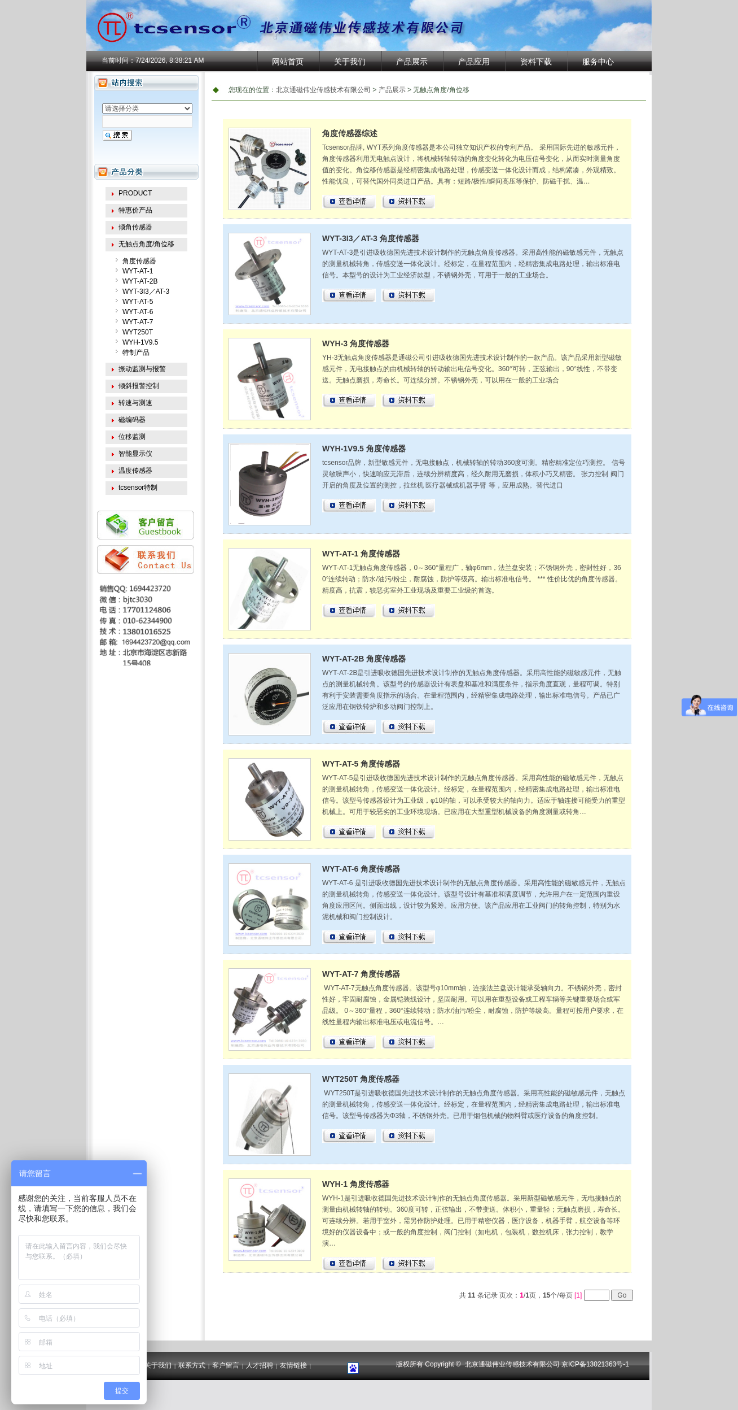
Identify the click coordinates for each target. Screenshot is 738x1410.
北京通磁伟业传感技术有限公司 (323, 90)
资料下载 (536, 61)
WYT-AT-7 (137, 322)
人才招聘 (259, 1365)
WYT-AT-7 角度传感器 (361, 973)
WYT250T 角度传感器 (360, 1078)
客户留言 (225, 1365)
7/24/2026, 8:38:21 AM (169, 60)
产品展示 (412, 61)
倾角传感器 (135, 227)
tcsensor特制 (137, 487)
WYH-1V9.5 (140, 342)
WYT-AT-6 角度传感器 (361, 868)
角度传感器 (139, 261)
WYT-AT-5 (137, 302)
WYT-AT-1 (137, 271)
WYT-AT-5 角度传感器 (361, 763)
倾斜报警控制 (138, 386)
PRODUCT (135, 193)
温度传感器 (135, 471)
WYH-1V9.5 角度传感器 (364, 448)
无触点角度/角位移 (146, 244)
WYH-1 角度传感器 (355, 1184)
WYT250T (137, 332)
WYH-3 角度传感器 (355, 343)
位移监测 (132, 437)
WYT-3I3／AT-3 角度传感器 (370, 238)
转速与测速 (135, 403)
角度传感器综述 (349, 133)
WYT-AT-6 (137, 312)
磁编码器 (132, 420)
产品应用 (474, 61)
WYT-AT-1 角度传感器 (361, 553)
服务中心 (598, 61)
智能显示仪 (135, 454)
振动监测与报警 (142, 369)
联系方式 (191, 1365)
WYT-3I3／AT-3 (145, 291)
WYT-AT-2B (139, 281)
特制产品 (136, 352)
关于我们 (350, 61)
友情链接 (293, 1365)
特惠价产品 (135, 210)
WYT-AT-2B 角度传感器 (364, 658)
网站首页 (288, 61)
